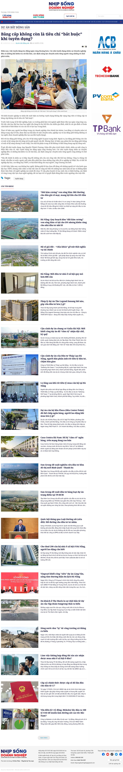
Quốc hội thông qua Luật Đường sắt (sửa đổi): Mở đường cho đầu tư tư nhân (61, 520)
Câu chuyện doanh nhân (70, 21)
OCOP (103, 21)
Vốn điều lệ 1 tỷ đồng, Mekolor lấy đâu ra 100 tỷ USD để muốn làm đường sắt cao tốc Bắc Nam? (63, 713)
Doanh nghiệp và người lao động (54, 21)
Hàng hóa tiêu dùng (28, 21)
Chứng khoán (18, 21)
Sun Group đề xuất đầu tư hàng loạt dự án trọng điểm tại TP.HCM (62, 493)
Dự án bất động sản (9, 21)
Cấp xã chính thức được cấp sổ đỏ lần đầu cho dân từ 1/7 (62, 684)
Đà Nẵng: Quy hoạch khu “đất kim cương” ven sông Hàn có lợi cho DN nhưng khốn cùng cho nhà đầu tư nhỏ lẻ (64, 222)
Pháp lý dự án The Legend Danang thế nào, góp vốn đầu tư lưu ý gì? (62, 302)
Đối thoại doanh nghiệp (111, 21)
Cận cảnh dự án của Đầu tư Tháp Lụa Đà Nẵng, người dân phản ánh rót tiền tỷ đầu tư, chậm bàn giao (63, 358)
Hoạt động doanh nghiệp (83, 21)
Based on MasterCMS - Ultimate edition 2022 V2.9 (15, 770)
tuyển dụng (19, 179)
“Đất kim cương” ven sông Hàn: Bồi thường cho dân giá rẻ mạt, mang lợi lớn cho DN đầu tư (63, 195)
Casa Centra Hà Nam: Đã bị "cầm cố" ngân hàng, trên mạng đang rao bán (62, 439)
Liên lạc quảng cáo (115, 763)
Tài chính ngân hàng (39, 21)
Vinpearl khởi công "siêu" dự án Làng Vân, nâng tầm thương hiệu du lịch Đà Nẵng (62, 575)
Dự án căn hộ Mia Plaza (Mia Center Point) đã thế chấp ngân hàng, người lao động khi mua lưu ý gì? (62, 413)
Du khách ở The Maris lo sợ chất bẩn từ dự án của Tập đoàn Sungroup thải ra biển (62, 602)
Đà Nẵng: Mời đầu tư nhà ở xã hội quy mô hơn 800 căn (62, 275)
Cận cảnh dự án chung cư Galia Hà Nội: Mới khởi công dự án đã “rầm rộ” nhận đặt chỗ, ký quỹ (63, 331)
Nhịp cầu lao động (96, 21)
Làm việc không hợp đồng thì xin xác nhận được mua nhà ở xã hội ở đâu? (62, 657)
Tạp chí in (70, 16)
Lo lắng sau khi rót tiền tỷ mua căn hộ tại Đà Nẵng (63, 384)
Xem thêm (43, 738)
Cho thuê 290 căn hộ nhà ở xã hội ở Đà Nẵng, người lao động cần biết (63, 548)
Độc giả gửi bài (114, 760)
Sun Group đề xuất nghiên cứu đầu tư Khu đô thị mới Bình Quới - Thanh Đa (62, 466)
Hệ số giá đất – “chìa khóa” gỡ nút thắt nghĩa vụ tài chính (63, 248)
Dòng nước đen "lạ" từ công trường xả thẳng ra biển (63, 629)
